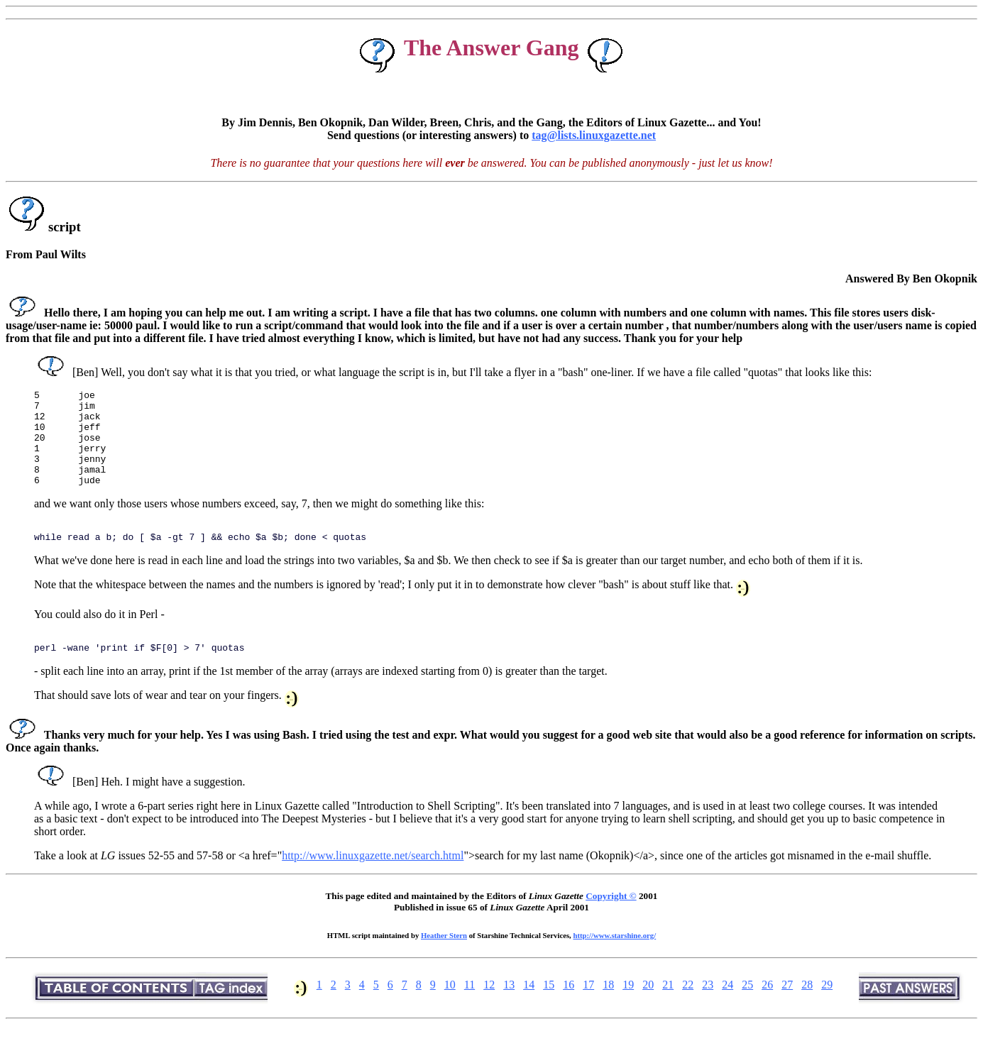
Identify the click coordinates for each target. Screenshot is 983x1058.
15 (548, 1012)
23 (707, 1012)
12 (489, 1012)
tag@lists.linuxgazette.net (594, 135)
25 (747, 1012)
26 (767, 1012)
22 (687, 1012)
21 (668, 1012)
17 (588, 1012)
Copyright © (611, 923)
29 (827, 1012)
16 (568, 1012)
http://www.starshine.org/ (614, 963)
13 (509, 1012)
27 (787, 1012)
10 (450, 1012)
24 (727, 1012)
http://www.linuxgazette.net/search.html (372, 883)
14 (528, 1012)
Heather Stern (444, 963)
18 (608, 1012)
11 (469, 1012)
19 (628, 1012)
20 (648, 1012)
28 (807, 1012)
